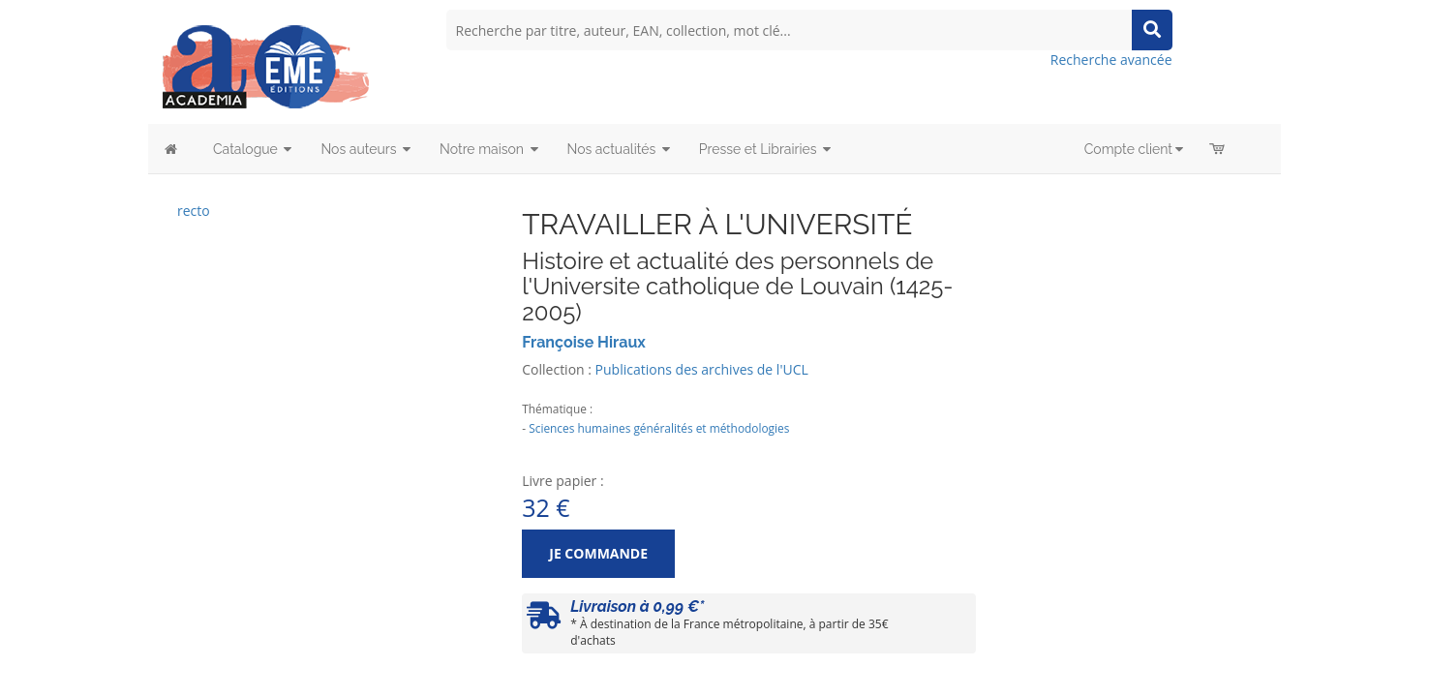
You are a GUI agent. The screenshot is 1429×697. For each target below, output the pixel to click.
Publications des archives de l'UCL (701, 369)
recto (193, 210)
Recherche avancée (1111, 59)
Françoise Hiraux (584, 342)
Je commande (598, 553)
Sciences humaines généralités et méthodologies (659, 428)
